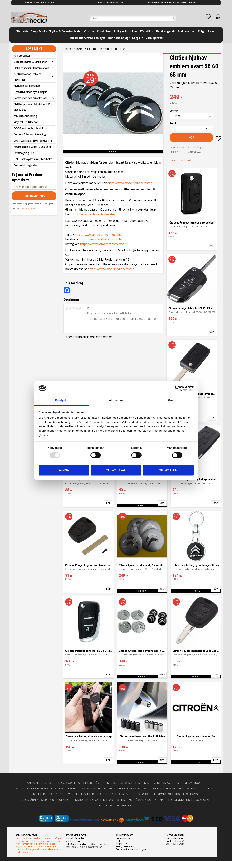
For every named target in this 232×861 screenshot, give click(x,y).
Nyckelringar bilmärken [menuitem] (27, 85)
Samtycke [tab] (61, 400)
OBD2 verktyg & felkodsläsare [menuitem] (31, 128)
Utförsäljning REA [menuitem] (24, 153)
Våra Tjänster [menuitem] (154, 38)
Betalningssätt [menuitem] (165, 31)
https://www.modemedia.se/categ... (130, 183)
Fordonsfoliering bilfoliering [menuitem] (30, 134)
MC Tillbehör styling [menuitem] (25, 116)
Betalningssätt (124, 838)
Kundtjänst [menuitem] (104, 31)
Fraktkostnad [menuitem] (186, 31)
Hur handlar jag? (175, 841)
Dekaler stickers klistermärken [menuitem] (31, 68)
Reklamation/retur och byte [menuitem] (87, 38)
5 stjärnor (80, 308)
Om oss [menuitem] (89, 31)
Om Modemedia (174, 838)
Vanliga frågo (73, 841)
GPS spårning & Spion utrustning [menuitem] (33, 140)
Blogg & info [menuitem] (39, 31)
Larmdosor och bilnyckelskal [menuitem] (30, 98)
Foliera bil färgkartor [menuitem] (26, 165)
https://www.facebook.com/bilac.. (102, 239)
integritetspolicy (28, 208)
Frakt (118, 841)
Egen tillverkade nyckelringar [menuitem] (30, 92)
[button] (210, 16)
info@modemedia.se (77, 844)
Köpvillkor (121, 843)
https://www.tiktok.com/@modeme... (99, 235)
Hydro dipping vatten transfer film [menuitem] (33, 146)
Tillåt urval (116, 470)
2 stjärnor (70, 308)
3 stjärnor (73, 308)
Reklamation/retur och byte (131, 849)
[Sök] (173, 18)
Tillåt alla (168, 470)
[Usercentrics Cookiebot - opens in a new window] (178, 388)
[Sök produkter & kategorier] (133, 18)
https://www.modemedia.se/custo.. (112, 269)
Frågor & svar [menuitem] (207, 31)
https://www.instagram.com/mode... (104, 244)
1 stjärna (67, 308)
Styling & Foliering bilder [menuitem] (65, 31)
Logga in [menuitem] (137, 38)
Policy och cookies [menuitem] (126, 31)
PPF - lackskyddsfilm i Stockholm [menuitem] (33, 159)
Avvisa (64, 470)
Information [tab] (116, 400)
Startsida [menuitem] (22, 31)
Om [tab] (170, 400)
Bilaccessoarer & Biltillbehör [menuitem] (30, 62)
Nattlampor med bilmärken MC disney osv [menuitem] (32, 107)
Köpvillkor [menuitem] (147, 31)
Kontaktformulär (75, 838)
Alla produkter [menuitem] (22, 55)
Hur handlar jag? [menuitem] (119, 38)
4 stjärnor (76, 308)
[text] (195, 97)
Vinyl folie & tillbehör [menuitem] (26, 122)
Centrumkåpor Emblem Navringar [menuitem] (27, 76)
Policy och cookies (126, 846)
